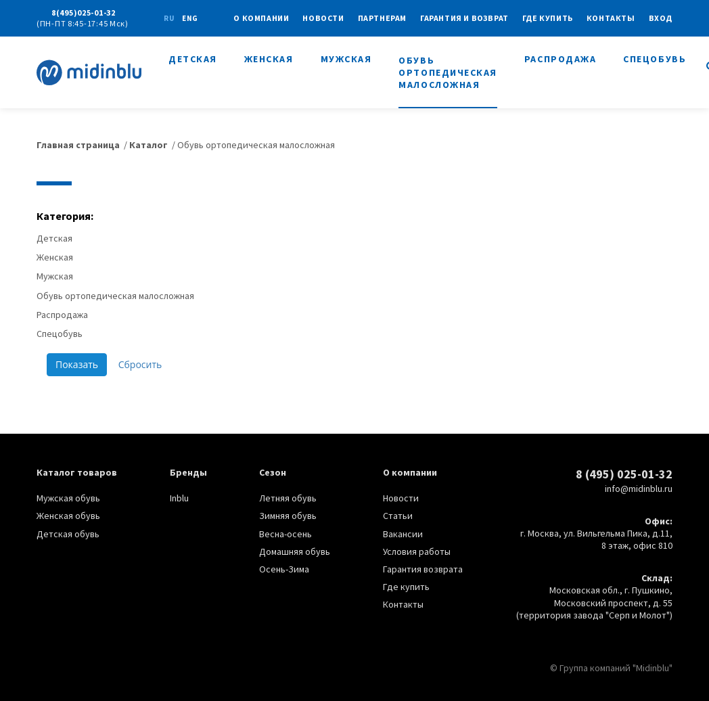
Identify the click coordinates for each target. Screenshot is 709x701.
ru (169, 18)
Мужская (346, 59)
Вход (660, 18)
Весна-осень (285, 534)
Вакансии (403, 534)
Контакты (611, 18)
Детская (192, 59)
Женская (269, 59)
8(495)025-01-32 (83, 12)
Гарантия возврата (423, 569)
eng (190, 18)
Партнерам (382, 18)
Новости (323, 18)
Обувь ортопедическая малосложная (447, 72)
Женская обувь (68, 516)
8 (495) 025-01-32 (624, 474)
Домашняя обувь (294, 551)
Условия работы (417, 551)
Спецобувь (654, 59)
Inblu (179, 498)
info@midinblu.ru (638, 488)
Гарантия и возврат (464, 18)
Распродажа (560, 59)
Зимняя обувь (288, 516)
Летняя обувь (288, 498)
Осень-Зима (284, 569)
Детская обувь (68, 534)
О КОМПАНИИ (261, 18)
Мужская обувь (68, 498)
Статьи (398, 516)
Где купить (547, 18)
